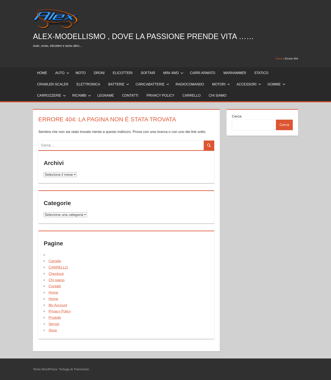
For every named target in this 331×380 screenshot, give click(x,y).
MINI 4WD (173, 73)
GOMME (276, 84)
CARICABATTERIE (152, 84)
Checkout (56, 274)
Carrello (55, 261)
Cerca (236, 116)
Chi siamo (218, 95)
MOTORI (221, 84)
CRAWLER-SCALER (52, 84)
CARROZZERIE (51, 95)
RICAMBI (81, 95)
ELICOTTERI (123, 73)
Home (279, 58)
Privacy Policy (60, 311)
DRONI (99, 73)
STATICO (261, 73)
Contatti (55, 286)
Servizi (54, 324)
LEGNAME (105, 95)
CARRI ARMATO (202, 73)
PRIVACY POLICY (160, 95)
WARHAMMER (234, 73)
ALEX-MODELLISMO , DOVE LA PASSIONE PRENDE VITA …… (143, 36)
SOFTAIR (148, 73)
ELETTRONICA (88, 84)
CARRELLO (191, 95)
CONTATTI (130, 95)
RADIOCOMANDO (190, 84)
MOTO (81, 73)
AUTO (62, 73)
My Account (58, 305)
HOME (42, 73)
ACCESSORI (249, 84)
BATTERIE (118, 84)
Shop (53, 330)
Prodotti (55, 318)
